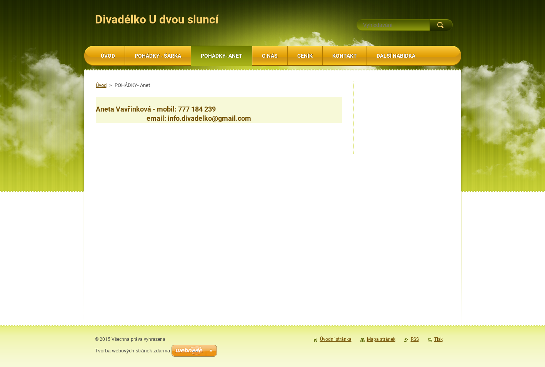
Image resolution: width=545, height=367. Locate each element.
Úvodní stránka (336, 339)
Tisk (438, 339)
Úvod (101, 85)
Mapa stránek (381, 339)
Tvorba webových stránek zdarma (132, 351)
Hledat (441, 25)
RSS (415, 339)
